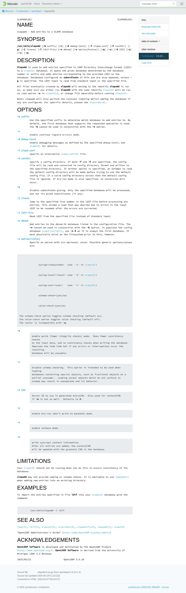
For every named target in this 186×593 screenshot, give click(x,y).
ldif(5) (34, 527)
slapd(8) (29, 70)
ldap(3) (22, 527)
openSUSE (26, 4)
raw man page (148, 33)
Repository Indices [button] (51, 4)
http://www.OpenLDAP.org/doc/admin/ (87, 532)
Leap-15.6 (146, 63)
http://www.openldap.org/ (34, 550)
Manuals (7, 11)
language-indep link (151, 27)
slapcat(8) (48, 527)
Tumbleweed (22, 11)
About (37, 4)
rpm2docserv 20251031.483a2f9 (144, 587)
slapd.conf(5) (70, 154)
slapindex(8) (97, 102)
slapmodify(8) (86, 527)
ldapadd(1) (122, 477)
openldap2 (36, 11)
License (165, 587)
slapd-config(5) (52, 231)
